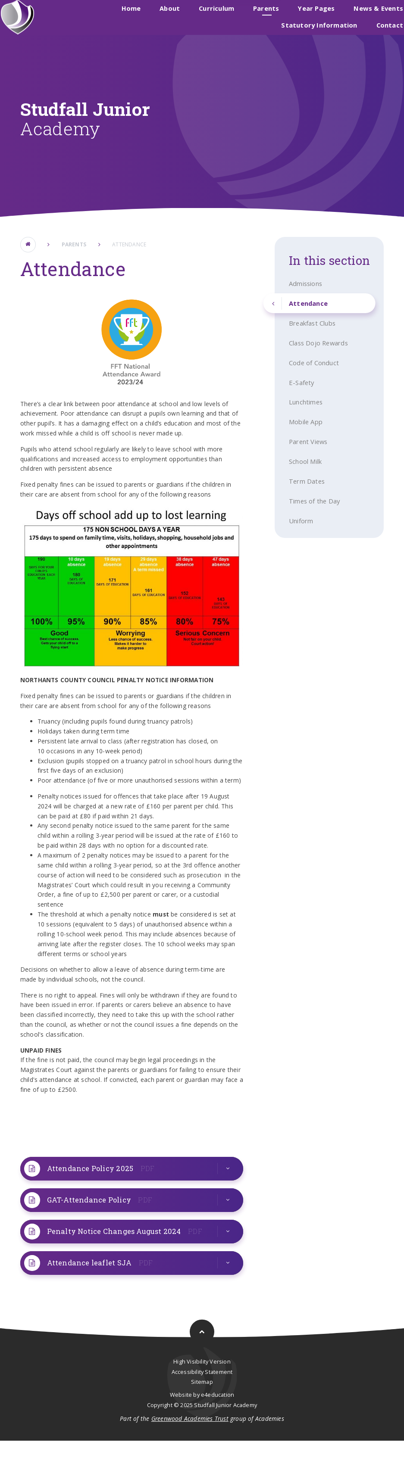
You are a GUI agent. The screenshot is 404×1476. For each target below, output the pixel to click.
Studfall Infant (223, 18)
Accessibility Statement (202, 1407)
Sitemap (202, 1417)
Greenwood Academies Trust (190, 1454)
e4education (217, 1430)
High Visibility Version (202, 1397)
